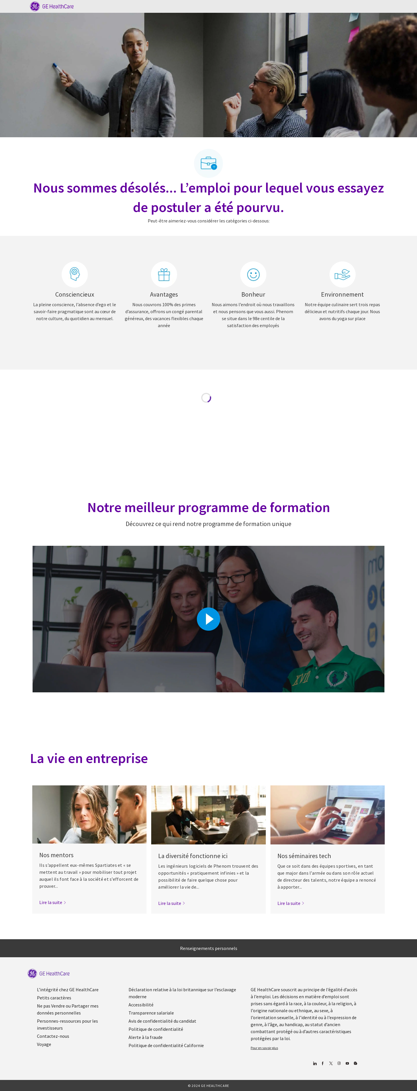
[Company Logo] (52, 5)
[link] (52, 902)
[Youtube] (347, 1063)
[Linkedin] (314, 1063)
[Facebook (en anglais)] (322, 1063)
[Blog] (339, 1063)
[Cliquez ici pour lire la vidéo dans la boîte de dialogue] (208, 619)
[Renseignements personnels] (208, 948)
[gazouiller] (330, 1063)
